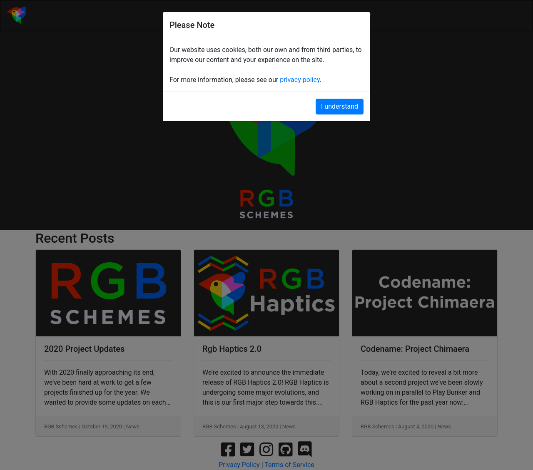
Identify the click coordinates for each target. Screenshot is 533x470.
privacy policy (300, 80)
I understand (339, 106)
